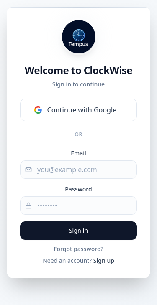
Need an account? (78, 260)
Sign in (78, 230)
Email (78, 153)
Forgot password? (78, 249)
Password (78, 189)
